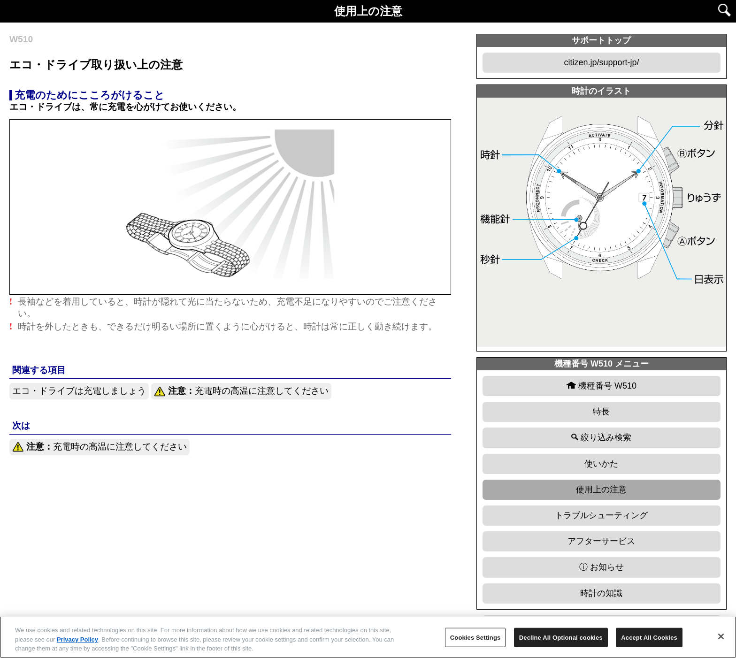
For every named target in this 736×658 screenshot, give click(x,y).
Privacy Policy (77, 639)
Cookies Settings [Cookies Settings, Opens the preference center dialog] (475, 637)
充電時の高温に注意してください (241, 391)
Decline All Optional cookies (561, 637)
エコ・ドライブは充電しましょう (79, 391)
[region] (368, 637)
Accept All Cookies (649, 637)
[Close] (721, 636)
